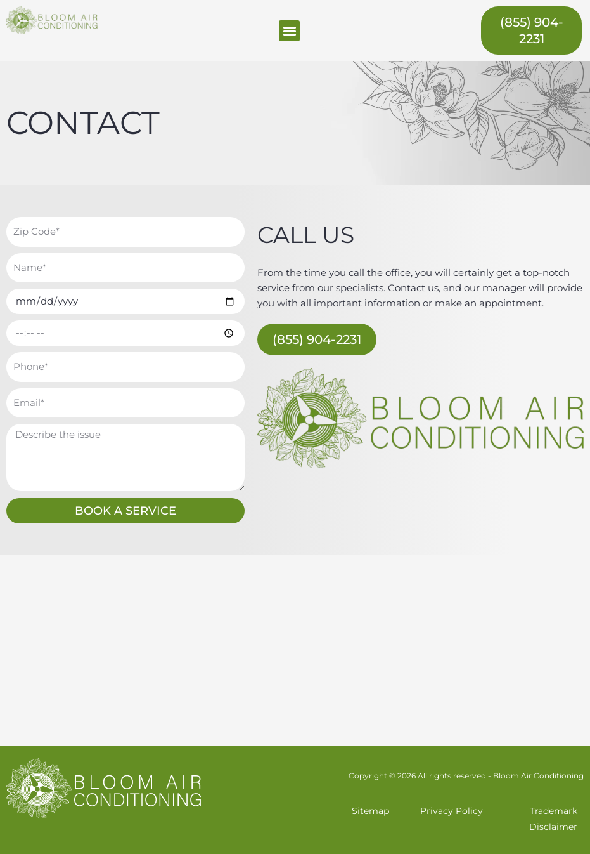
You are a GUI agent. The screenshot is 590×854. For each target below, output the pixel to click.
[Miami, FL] (295, 650)
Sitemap (370, 811)
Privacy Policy (451, 811)
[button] (289, 30)
